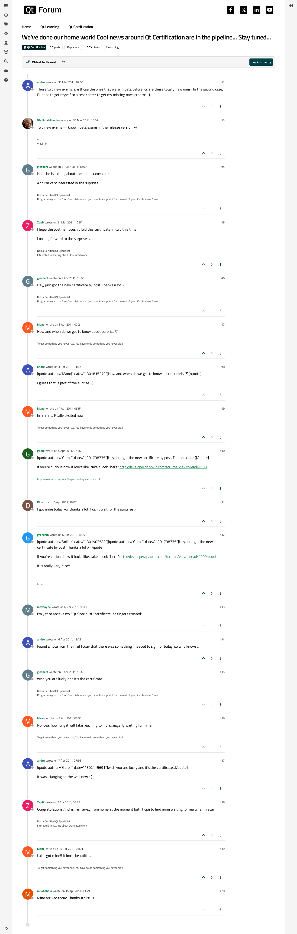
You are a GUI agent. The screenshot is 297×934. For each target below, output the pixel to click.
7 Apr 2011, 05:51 (70, 718)
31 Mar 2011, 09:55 (70, 82)
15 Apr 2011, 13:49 (77, 891)
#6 (223, 278)
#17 (222, 760)
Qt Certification (34, 47)
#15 (222, 671)
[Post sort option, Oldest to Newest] (41, 62)
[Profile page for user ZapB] (27, 225)
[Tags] (6, 24)
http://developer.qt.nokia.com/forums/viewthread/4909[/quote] (169, 556)
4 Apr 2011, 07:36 (69, 450)
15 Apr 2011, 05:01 (71, 848)
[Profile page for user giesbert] (27, 169)
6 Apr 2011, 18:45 (69, 639)
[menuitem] (291, 5)
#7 (223, 324)
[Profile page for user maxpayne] (27, 610)
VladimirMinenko (48, 120)
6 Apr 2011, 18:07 (65, 502)
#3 (223, 120)
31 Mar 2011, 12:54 (69, 222)
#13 (222, 606)
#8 (223, 366)
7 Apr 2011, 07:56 (69, 760)
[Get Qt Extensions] (6, 70)
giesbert (42, 166)
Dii (38, 502)
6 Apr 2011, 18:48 (72, 671)
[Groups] (6, 52)
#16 (222, 718)
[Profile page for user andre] (27, 85)
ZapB (40, 222)
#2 (223, 82)
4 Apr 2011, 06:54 (70, 408)
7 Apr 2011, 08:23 (68, 802)
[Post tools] (220, 106)
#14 (222, 639)
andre (41, 82)
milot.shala (44, 891)
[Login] (291, 5)
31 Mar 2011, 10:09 (74, 166)
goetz (41, 450)
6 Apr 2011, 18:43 (75, 606)
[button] (6, 928)
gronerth (43, 534)
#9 (223, 408)
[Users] (6, 42)
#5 (223, 222)
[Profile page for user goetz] (27, 453)
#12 (222, 534)
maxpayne (44, 606)
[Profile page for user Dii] (27, 505)
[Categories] (6, 5)
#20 (222, 891)
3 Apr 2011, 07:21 (70, 324)
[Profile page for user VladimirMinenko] (27, 123)
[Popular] (6, 33)
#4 (223, 166)
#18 (222, 802)
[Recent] (6, 15)
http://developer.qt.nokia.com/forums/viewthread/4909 (163, 467)
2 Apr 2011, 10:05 (72, 278)
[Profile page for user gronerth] (27, 537)
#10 (222, 450)
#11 (222, 502)
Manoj (41, 324)
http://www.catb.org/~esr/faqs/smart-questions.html (68, 479)
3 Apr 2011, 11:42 (69, 366)
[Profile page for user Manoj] (27, 327)
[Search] (6, 61)
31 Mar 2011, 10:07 (85, 120)
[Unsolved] (6, 80)
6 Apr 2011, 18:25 (73, 534)
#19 (222, 848)
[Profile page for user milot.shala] (27, 894)
